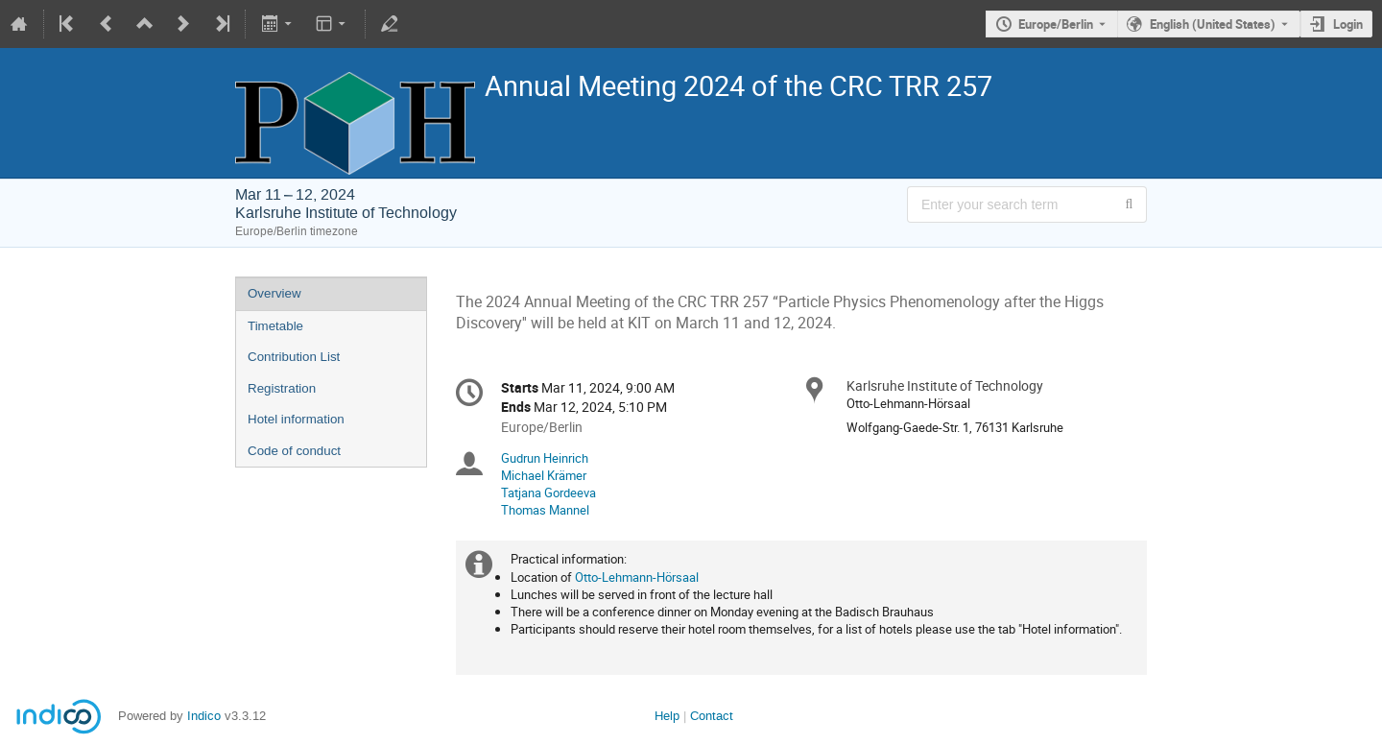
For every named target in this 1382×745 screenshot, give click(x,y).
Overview (274, 293)
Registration (282, 388)
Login (1348, 24)
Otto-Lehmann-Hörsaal (637, 577)
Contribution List (294, 356)
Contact (711, 716)
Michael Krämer (543, 475)
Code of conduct (294, 451)
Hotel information (296, 419)
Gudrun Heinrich (544, 458)
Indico (204, 716)
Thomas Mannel (545, 509)
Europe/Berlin (1055, 24)
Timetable (275, 326)
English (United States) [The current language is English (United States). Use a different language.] (1212, 24)
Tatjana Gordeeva (548, 492)
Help (667, 716)
